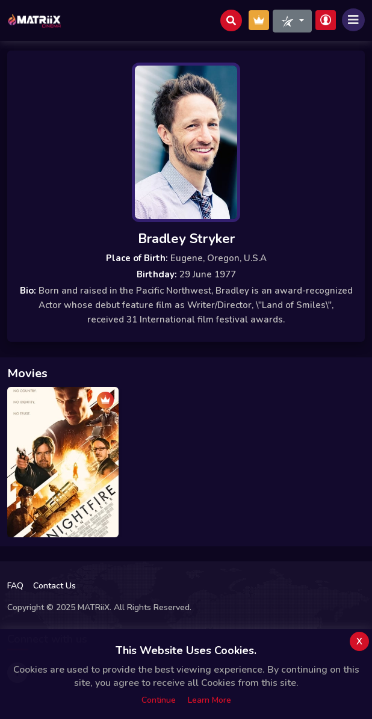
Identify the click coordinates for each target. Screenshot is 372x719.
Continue (158, 700)
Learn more (209, 700)
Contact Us (54, 585)
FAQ (15, 585)
